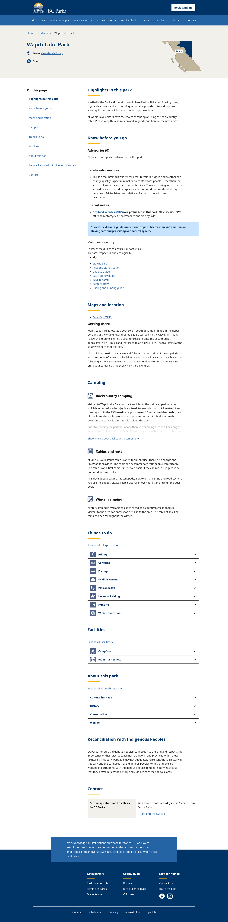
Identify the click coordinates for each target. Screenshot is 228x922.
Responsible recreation (106, 267)
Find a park (44, 33)
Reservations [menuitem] (82, 20)
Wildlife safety (101, 280)
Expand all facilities (101, 642)
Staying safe (100, 263)
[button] (143, 554)
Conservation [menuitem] (105, 20)
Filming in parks (97, 889)
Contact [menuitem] (191, 20)
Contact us (166, 883)
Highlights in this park (43, 99)
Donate (127, 883)
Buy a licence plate (134, 889)
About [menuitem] (175, 20)
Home (30, 33)
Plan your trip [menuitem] (58, 20)
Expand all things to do (103, 545)
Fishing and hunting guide (108, 288)
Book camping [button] (183, 7)
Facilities (34, 146)
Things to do (36, 137)
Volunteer (129, 894)
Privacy (114, 912)
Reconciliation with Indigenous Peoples (52, 165)
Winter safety (101, 284)
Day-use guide (101, 271)
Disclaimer (95, 912)
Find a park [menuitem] (38, 20)
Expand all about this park (105, 688)
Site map (77, 912)
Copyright (151, 912)
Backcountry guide (104, 275)
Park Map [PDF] (102, 317)
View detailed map (52, 53)
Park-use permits (97, 883)
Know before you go (41, 108)
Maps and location (40, 118)
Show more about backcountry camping (113, 438)
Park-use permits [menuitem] (154, 20)
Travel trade (94, 894)
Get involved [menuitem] (128, 20)
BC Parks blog (167, 889)
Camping (34, 127)
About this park (38, 156)
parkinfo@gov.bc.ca (153, 814)
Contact (33, 175)
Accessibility (132, 912)
